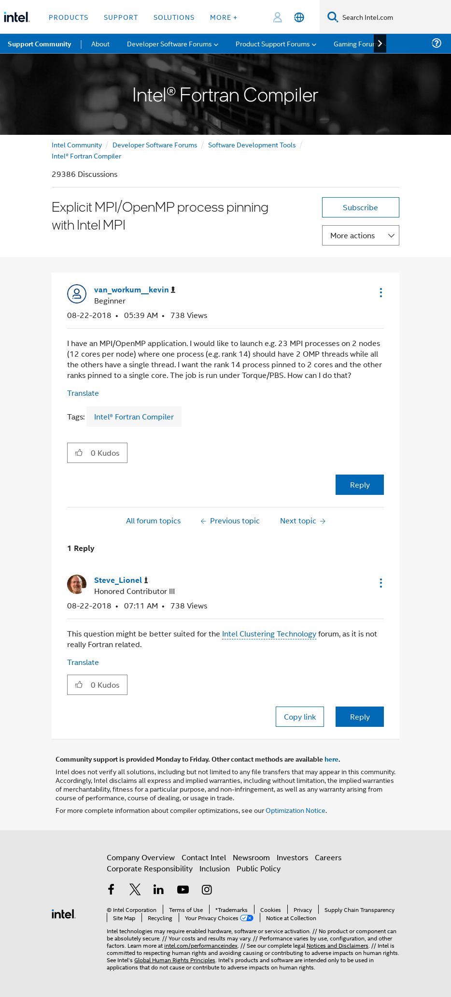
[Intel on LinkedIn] (159, 890)
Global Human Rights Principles (174, 959)
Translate (83, 392)
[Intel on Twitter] (135, 890)
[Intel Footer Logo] (64, 912)
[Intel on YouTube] (183, 890)
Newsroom (251, 857)
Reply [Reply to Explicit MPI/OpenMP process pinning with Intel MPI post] (360, 484)
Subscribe (360, 207)
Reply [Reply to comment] (360, 716)
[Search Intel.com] (394, 16)
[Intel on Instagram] (206, 890)
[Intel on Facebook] (111, 890)
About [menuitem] (100, 43)
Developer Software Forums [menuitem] (169, 43)
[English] (299, 17)
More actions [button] (352, 235)
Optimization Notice (295, 810)
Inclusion (214, 868)
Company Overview (141, 857)
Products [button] (68, 17)
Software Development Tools (252, 144)
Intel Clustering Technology (269, 633)
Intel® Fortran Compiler (86, 155)
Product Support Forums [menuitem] (273, 43)
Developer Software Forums (155, 144)
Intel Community (77, 144)
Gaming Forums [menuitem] (357, 43)
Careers (328, 857)
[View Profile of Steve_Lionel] (121, 580)
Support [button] (121, 17)
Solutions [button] (174, 17)
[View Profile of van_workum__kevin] (134, 289)
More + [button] (224, 17)
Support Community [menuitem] (39, 43)
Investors (292, 857)
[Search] (332, 17)
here (331, 758)
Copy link (300, 716)
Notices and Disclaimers (337, 945)
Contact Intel (204, 857)
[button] (380, 292)
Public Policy (259, 868)
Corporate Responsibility (150, 868)
